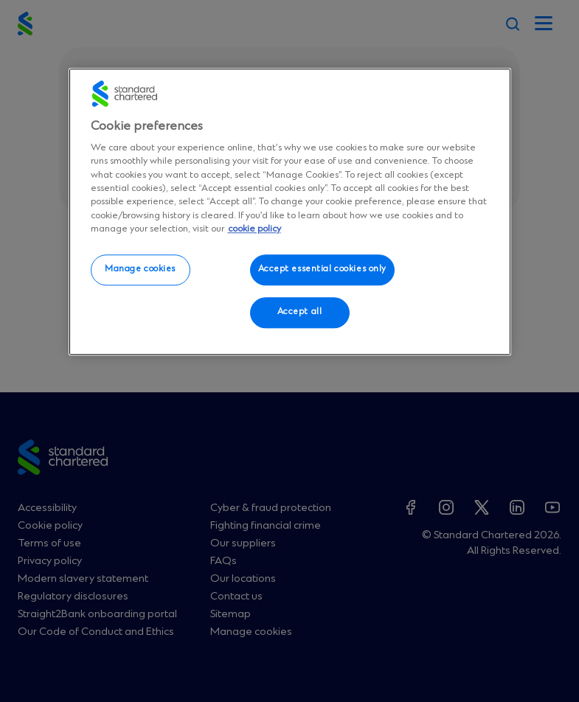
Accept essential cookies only (322, 270)
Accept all (299, 312)
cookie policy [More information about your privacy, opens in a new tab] (254, 228)
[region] (290, 211)
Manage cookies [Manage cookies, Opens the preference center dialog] (140, 270)
